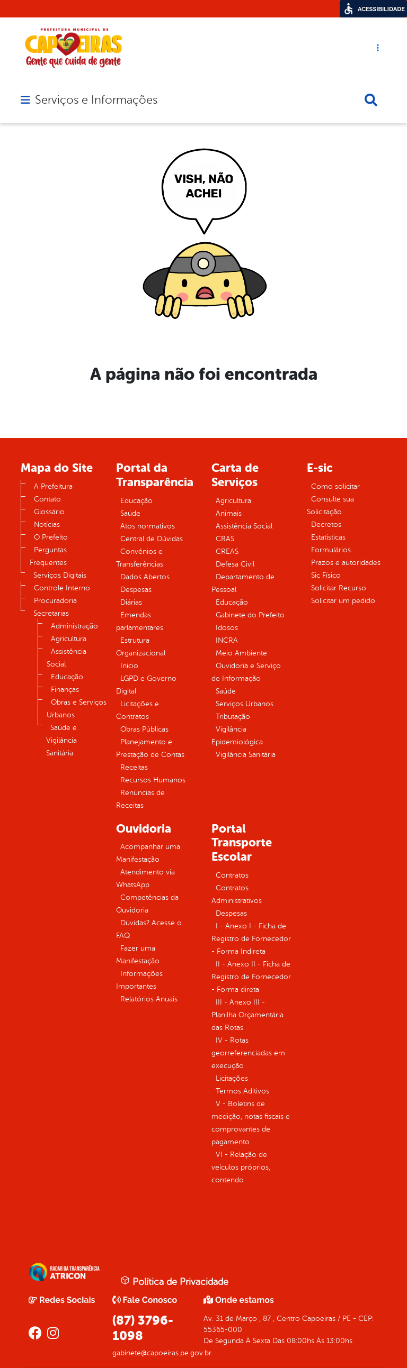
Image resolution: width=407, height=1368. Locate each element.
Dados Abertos (145, 577)
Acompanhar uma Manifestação (148, 853)
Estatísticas (328, 537)
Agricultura (68, 639)
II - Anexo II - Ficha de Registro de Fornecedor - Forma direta (251, 976)
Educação (67, 677)
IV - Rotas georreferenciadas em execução (248, 1053)
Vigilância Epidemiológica (237, 735)
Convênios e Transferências (139, 558)
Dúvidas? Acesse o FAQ (149, 929)
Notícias (47, 524)
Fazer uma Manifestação (138, 954)
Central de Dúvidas (151, 539)
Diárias (131, 602)
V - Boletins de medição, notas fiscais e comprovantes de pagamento (250, 1123)
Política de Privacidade (174, 1281)
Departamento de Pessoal (243, 583)
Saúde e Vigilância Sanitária (61, 740)
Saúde (130, 513)
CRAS (225, 539)
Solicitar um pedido (343, 601)
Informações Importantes (139, 980)
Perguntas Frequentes (48, 556)
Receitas (134, 767)
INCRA (227, 640)
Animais (229, 513)
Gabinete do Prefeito (250, 615)
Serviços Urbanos (244, 704)
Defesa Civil (235, 564)
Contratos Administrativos (236, 894)
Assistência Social (66, 657)
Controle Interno (62, 588)
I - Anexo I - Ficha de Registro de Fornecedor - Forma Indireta (251, 938)
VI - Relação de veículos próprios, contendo (240, 1167)
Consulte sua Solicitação (330, 505)
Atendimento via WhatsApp (145, 878)
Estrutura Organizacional (140, 646)
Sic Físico (326, 575)
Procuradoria (55, 601)
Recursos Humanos (152, 780)
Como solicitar (335, 486)
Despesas (136, 590)
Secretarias (51, 613)
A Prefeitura (53, 486)
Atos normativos (147, 526)
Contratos (232, 875)
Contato (47, 499)
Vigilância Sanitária (246, 755)
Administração (74, 626)
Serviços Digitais (59, 575)
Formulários (331, 550)
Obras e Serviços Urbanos (77, 708)
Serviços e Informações (96, 100)
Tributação (233, 717)
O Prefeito (51, 537)
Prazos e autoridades (346, 563)
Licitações (232, 1078)
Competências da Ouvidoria (147, 903)
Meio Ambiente (241, 653)
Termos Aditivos (242, 1091)
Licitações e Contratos (137, 710)
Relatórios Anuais (149, 999)
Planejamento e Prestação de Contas (150, 748)
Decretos (326, 524)
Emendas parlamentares (139, 621)
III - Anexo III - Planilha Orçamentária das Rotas (247, 1015)
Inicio (129, 666)
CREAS (227, 551)
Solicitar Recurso (338, 588)
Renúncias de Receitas (140, 799)
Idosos (227, 628)
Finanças (65, 690)
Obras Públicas (144, 729)
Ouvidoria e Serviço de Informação (246, 672)
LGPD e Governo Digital (146, 684)
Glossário (49, 512)
